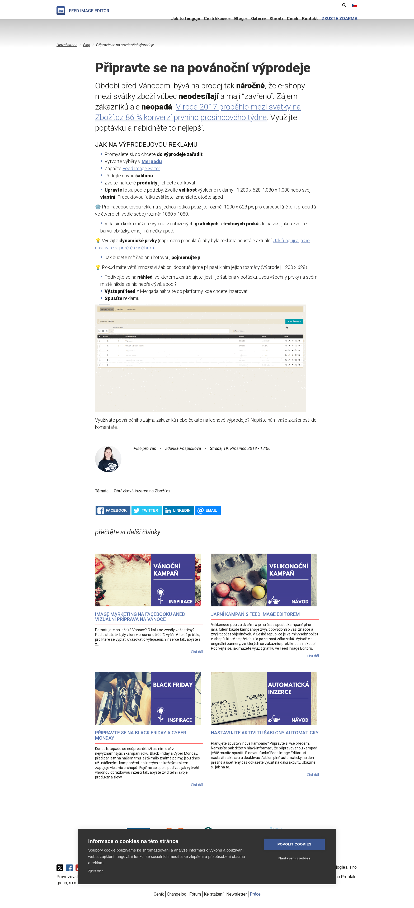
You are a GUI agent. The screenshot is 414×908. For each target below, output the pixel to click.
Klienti (276, 18)
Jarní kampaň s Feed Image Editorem (255, 614)
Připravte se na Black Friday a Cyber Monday (140, 735)
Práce (255, 894)
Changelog (176, 894)
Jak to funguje (185, 18)
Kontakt (310, 18)
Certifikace (217, 18)
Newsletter (236, 894)
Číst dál (197, 652)
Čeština (354, 5)
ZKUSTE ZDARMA (339, 18)
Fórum (195, 894)
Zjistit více (95, 871)
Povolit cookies (294, 844)
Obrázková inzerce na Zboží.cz (142, 490)
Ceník (292, 18)
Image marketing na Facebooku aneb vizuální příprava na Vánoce (140, 616)
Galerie (258, 18)
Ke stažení (213, 894)
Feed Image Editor (141, 168)
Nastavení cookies (294, 858)
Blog (240, 18)
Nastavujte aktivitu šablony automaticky (265, 732)
